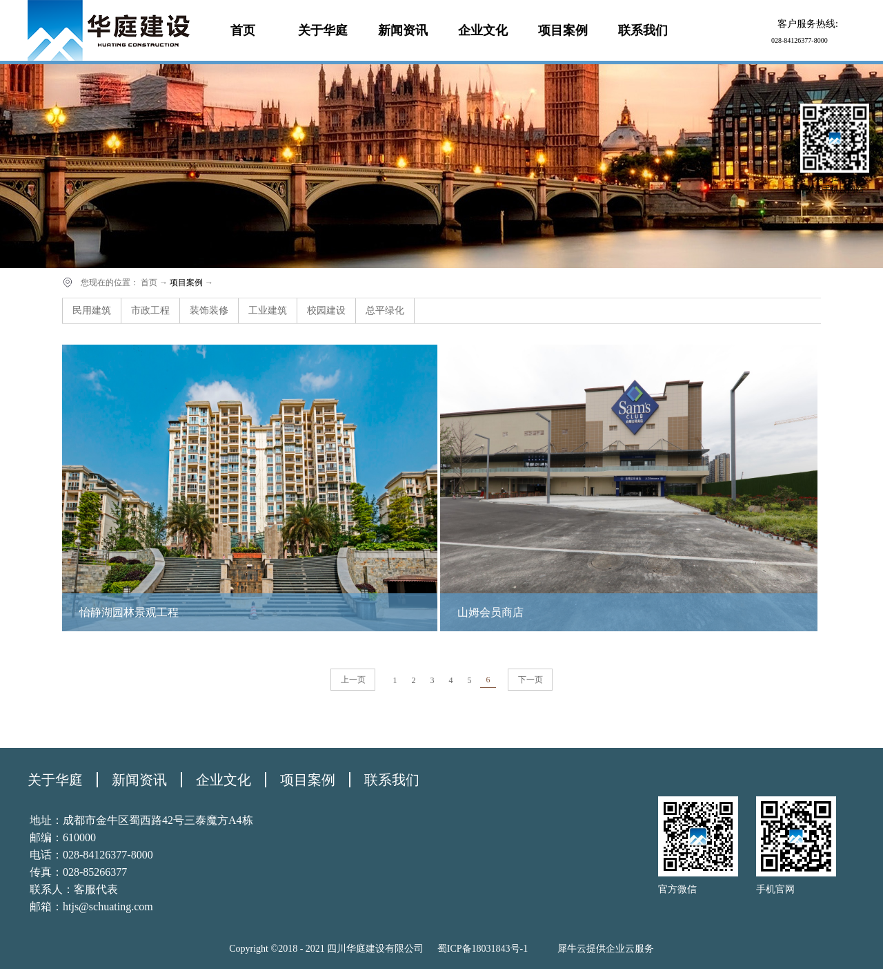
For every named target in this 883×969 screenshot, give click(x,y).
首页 (242, 30)
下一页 (530, 679)
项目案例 (186, 282)
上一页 (353, 679)
